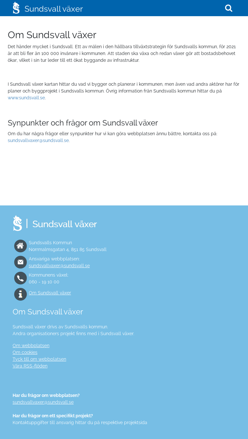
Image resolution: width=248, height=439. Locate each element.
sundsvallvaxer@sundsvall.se (38, 140)
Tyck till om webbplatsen (39, 359)
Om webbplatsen (31, 345)
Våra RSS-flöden (30, 365)
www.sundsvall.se (26, 97)
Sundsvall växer (54, 9)
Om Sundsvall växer (50, 292)
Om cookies (25, 352)
